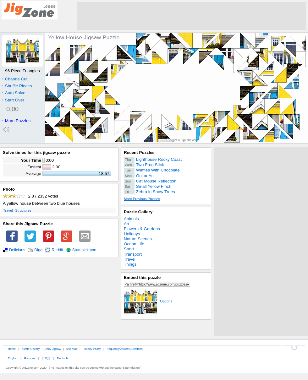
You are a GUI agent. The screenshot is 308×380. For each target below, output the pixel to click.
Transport (133, 254)
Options (148, 301)
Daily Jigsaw (53, 348)
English (13, 358)
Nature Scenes (138, 238)
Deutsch (62, 358)
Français (30, 358)
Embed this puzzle (142, 277)
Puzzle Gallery (138, 211)
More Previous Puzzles (142, 199)
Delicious (17, 250)
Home (12, 348)
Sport (129, 249)
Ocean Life (134, 244)
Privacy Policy (91, 348)
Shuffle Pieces (17, 86)
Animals (131, 218)
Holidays (132, 233)
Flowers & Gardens (142, 228)
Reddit (57, 250)
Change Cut (14, 79)
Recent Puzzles (139, 152)
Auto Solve (13, 92)
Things (130, 264)
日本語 (46, 358)
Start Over (13, 100)
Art (126, 223)
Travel (8, 210)
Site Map (72, 348)
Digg (38, 250)
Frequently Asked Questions (124, 348)
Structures (23, 210)
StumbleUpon (84, 250)
